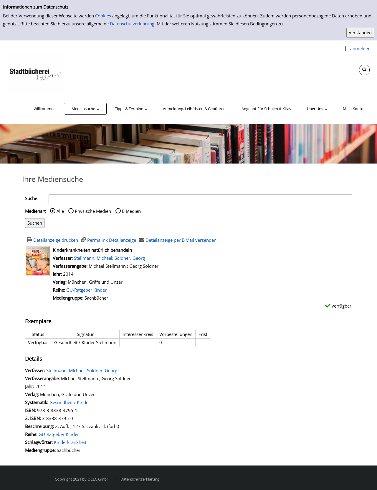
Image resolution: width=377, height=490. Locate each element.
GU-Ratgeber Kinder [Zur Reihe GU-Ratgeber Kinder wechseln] (86, 290)
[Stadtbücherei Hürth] (35, 73)
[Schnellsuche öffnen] (364, 70)
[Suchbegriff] (200, 199)
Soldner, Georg (130, 258)
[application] (85, 109)
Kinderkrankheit (70, 442)
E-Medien (131, 211)
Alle (60, 211)
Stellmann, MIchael (93, 258)
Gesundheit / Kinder (69, 402)
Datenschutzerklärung (132, 24)
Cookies (103, 16)
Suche (31, 198)
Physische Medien (93, 211)
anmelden (360, 48)
